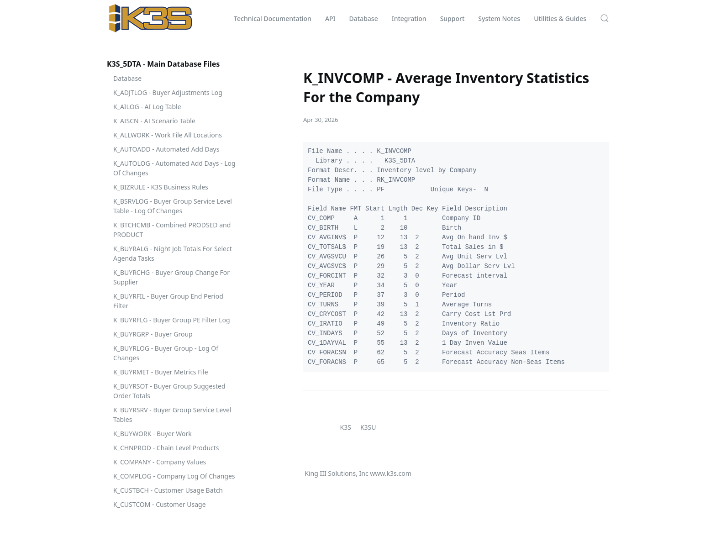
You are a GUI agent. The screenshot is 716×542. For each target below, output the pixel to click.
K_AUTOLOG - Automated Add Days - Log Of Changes (174, 168)
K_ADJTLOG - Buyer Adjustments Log (167, 92)
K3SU (368, 427)
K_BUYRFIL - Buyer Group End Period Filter (168, 301)
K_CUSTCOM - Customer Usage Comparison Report (159, 509)
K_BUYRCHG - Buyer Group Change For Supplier (171, 277)
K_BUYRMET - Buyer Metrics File (160, 372)
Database (363, 18)
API (330, 18)
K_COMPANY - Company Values (159, 462)
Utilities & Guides (560, 18)
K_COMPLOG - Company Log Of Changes (174, 476)
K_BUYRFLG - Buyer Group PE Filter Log (171, 320)
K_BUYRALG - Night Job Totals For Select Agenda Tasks (172, 253)
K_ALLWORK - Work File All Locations (167, 135)
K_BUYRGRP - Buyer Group (153, 334)
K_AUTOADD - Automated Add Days (166, 149)
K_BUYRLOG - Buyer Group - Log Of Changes (165, 353)
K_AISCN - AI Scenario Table (154, 120)
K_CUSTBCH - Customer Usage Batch (168, 490)
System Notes (499, 18)
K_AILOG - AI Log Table (147, 106)
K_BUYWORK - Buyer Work (152, 433)
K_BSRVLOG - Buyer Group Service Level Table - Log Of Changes (172, 206)
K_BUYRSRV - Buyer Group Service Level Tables (172, 414)
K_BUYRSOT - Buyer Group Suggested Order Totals (169, 391)
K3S (345, 427)
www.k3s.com (390, 473)
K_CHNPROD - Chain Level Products (166, 447)
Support (452, 18)
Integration (409, 18)
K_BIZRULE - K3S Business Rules (160, 187)
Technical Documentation (272, 18)
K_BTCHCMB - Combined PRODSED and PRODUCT (172, 230)
